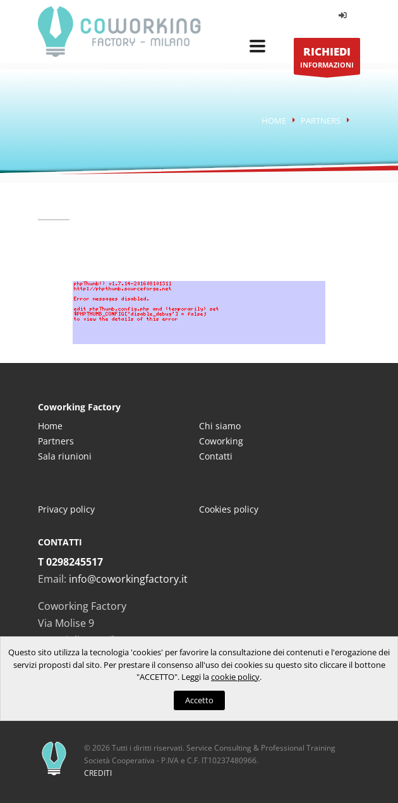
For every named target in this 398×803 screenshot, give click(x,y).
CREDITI (98, 773)
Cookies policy (228, 509)
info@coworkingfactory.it (128, 579)
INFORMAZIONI (327, 59)
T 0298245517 (70, 562)
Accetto (199, 700)
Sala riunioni (65, 456)
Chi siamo (220, 426)
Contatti (215, 456)
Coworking (221, 441)
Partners (321, 120)
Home (274, 120)
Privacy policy (66, 509)
